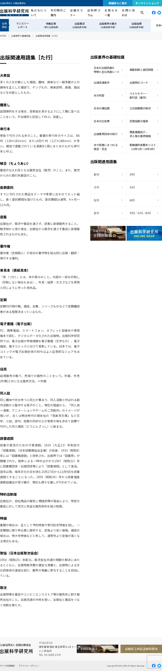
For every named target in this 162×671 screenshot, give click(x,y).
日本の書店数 (102, 108)
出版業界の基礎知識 (20, 35)
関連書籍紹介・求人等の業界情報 (140, 134)
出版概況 (79, 25)
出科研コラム (93, 12)
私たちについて (38, 12)
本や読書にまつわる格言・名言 (106, 147)
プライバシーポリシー (28, 665)
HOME (3, 35)
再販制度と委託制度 (142, 70)
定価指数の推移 (139, 121)
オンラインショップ (147, 3)
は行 (132, 200)
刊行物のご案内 (58, 12)
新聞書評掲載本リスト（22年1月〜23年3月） (143, 147)
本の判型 (99, 95)
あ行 (96, 174)
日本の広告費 (102, 121)
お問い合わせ (128, 12)
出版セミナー (76, 12)
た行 (132, 187)
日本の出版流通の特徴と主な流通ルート (106, 70)
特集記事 (51, 25)
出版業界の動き (108, 25)
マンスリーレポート (22, 25)
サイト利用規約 (7, 665)
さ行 (96, 187)
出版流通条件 (102, 83)
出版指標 (136, 25)
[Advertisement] (126, 280)
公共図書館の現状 (140, 108)
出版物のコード (139, 83)
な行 (96, 200)
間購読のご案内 (118, 3)
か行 (132, 174)
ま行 (96, 213)
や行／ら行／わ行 (140, 213)
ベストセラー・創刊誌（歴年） (139, 95)
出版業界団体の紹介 (106, 134)
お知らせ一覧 (111, 12)
